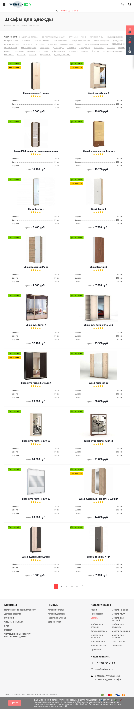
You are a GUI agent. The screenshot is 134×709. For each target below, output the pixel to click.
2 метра (95, 51)
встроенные (45, 55)
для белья (73, 37)
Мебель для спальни (97, 625)
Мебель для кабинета (97, 636)
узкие (84, 37)
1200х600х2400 (119, 44)
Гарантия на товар (56, 618)
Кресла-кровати (98, 645)
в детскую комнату (62, 55)
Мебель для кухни (121, 631)
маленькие (27, 44)
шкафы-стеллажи (42, 40)
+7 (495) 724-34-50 (68, 10)
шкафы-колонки (11, 40)
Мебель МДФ (118, 614)
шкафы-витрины (60, 40)
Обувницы (117, 645)
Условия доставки (56, 614)
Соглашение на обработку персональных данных (17, 635)
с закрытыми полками (29, 37)
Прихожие (96, 649)
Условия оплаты (55, 610)
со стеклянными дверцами (53, 37)
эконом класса (67, 44)
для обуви (40, 44)
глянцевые (44, 48)
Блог (6, 626)
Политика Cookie (59, 706)
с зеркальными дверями (113, 51)
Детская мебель (99, 631)
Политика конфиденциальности (20, 610)
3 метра (85, 51)
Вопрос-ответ (54, 622)
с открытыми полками (80, 40)
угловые (32, 55)
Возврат (8, 630)
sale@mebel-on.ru (104, 669)
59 (77, 586)
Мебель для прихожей (118, 625)
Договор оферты (12, 614)
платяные (26, 40)
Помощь (52, 604)
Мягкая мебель (98, 641)
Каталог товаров (101, 604)
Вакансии (9, 618)
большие (111, 48)
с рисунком (19, 51)
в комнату (71, 48)
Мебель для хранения (118, 636)
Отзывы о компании (14, 622)
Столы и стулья (119, 641)
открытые (52, 44)
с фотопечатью (59, 51)
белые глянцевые (101, 40)
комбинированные (115, 37)
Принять (14, 703)
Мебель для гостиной (118, 619)
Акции (94, 610)
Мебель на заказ (120, 610)
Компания (10, 604)
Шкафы (94, 618)
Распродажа (97, 614)
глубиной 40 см (97, 37)
